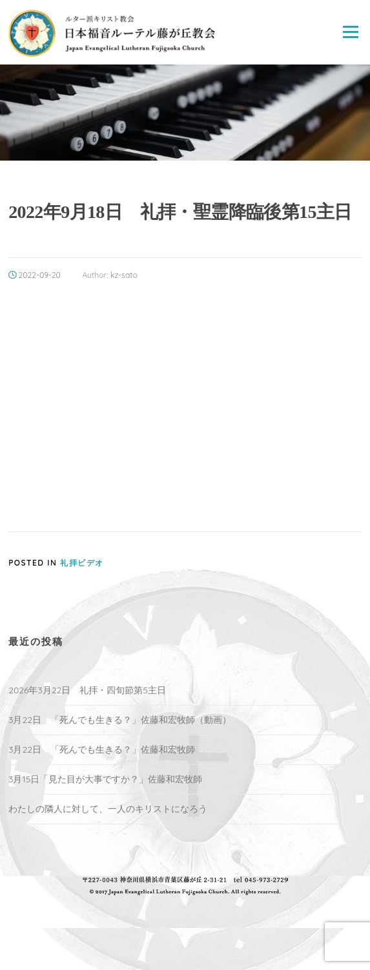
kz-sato (124, 275)
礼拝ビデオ (82, 563)
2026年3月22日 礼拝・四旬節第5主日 (87, 690)
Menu (350, 32)
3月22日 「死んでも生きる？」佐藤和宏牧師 (101, 749)
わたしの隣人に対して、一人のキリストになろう (107, 809)
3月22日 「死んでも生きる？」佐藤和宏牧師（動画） (119, 720)
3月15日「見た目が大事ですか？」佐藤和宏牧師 (105, 779)
